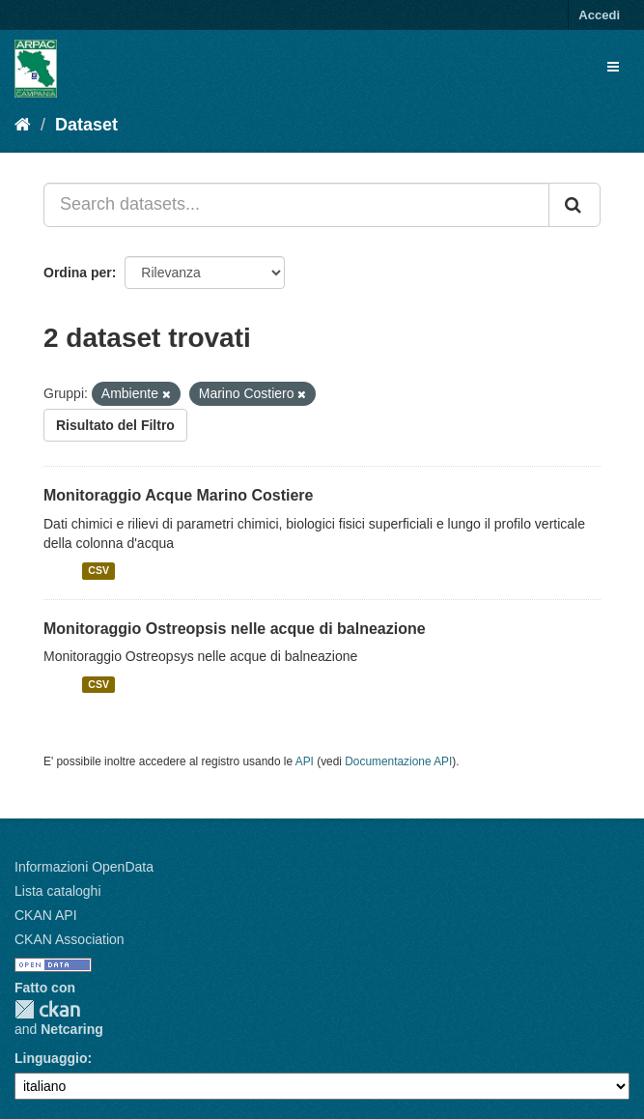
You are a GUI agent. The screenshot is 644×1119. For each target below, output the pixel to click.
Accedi (599, 15)
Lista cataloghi (57, 891)
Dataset (86, 124)
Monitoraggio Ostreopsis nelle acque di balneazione (234, 628)
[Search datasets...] (296, 205)
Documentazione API (398, 761)
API (304, 761)
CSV (98, 571)
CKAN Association (69, 939)
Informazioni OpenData (84, 867)
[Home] (22, 124)
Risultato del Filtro (115, 425)
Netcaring (72, 1029)
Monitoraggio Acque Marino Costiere (178, 495)
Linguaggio (50, 1058)
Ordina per (77, 272)
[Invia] (574, 205)
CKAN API (45, 915)
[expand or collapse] (613, 66)
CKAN (47, 1009)
